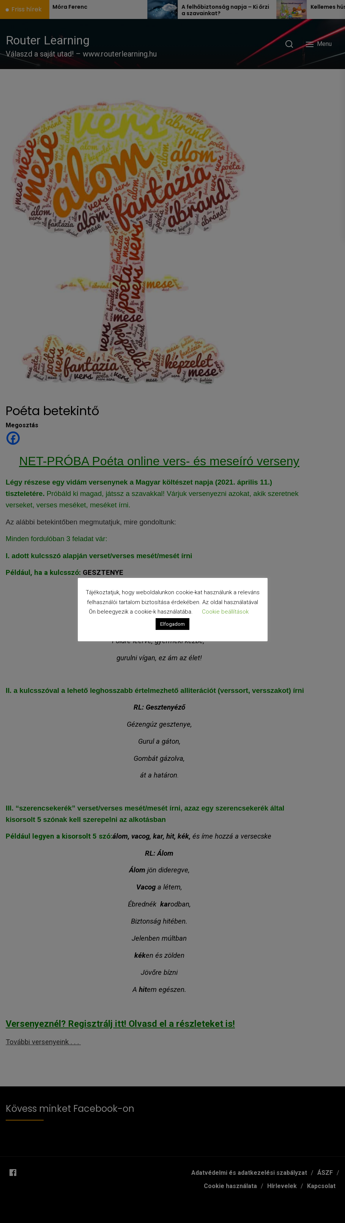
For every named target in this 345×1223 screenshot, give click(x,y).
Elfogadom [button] (172, 624)
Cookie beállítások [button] (225, 611)
